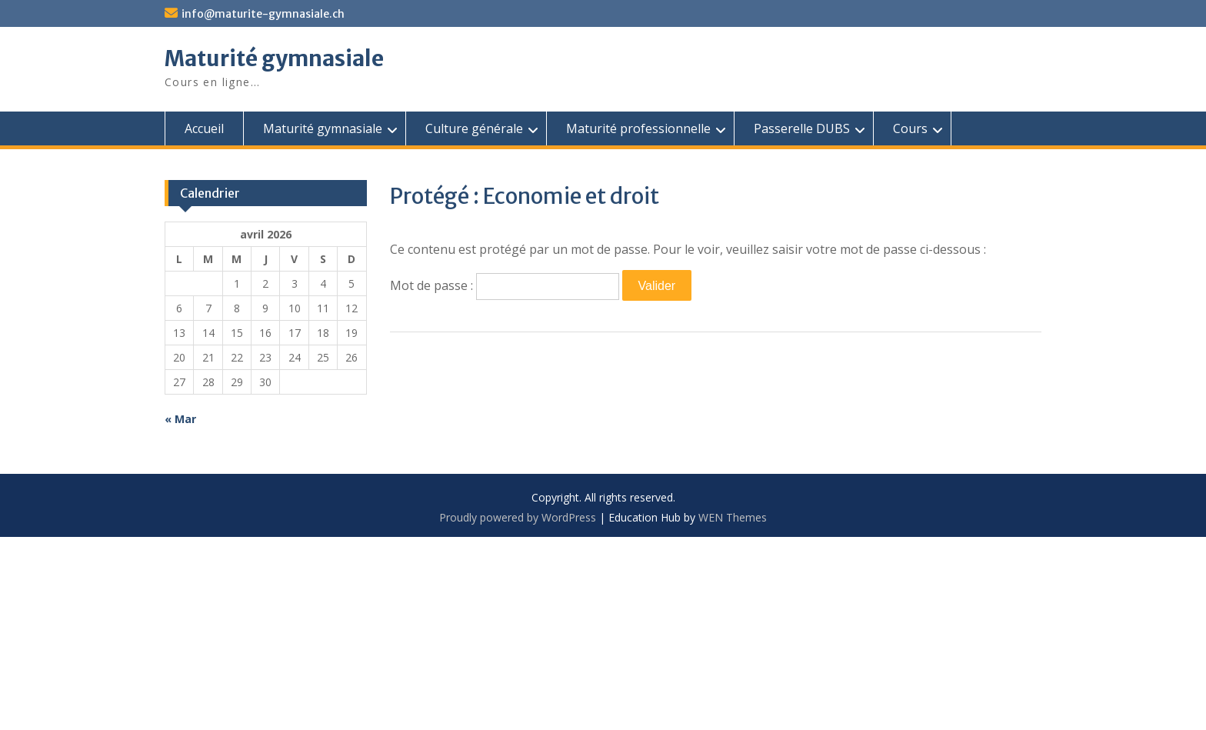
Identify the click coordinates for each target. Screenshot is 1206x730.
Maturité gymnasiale (274, 58)
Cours (910, 128)
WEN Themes (732, 517)
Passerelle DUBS (802, 128)
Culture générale (474, 128)
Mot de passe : (504, 285)
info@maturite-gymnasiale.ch (263, 14)
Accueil (204, 128)
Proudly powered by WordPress (517, 517)
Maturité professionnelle (638, 128)
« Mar (180, 419)
